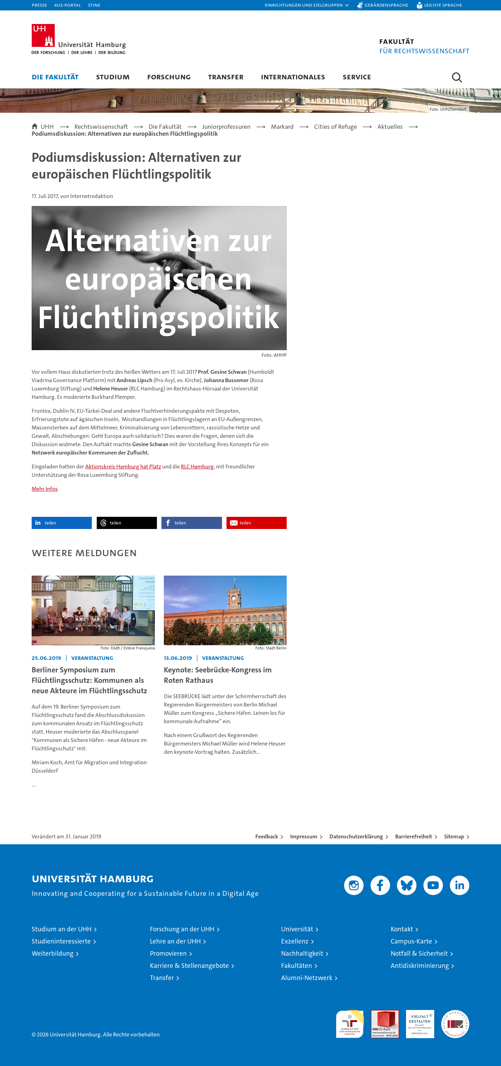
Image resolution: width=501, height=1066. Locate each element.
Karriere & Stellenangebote (189, 965)
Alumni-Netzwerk (306, 977)
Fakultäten (296, 965)
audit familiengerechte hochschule (350, 1021)
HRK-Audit (418, 1013)
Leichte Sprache (443, 4)
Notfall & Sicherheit (419, 953)
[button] (307, 5)
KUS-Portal (67, 4)
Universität (297, 929)
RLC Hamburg (197, 466)
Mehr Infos (45, 488)
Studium (113, 76)
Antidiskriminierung (420, 965)
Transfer (226, 76)
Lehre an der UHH (175, 941)
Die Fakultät (55, 76)
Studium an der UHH (62, 929)
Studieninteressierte (61, 941)
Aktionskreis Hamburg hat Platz (123, 466)
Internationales (293, 76)
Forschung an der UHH (182, 929)
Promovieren (168, 953)
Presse (39, 4)
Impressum (303, 836)
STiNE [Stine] (94, 4)
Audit (377, 1013)
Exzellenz (295, 941)
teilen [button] (50, 523)
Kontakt (402, 929)
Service (357, 76)
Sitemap (454, 836)
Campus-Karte (411, 941)
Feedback (266, 836)
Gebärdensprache (386, 4)
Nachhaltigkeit (302, 953)
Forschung (169, 76)
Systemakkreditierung (455, 1013)
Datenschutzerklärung (356, 836)
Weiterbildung (52, 953)
